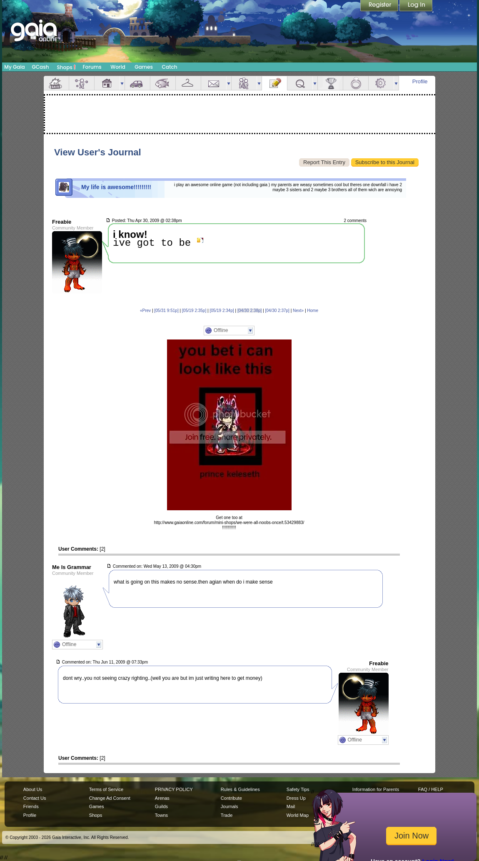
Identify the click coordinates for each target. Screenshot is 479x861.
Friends (244, 83)
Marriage (355, 83)
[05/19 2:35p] (194, 310)
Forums (91, 66)
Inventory (188, 83)
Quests (299, 83)
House (107, 83)
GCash (40, 66)
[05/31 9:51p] (166, 310)
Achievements (330, 83)
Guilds (161, 806)
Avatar (81, 83)
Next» (298, 310)
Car (137, 83)
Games (144, 66)
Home (312, 310)
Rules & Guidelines (240, 789)
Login (416, 6)
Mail (213, 83)
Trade (226, 815)
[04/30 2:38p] (249, 310)
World (117, 66)
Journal (274, 83)
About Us (32, 789)
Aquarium (162, 83)
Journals (229, 806)
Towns (161, 815)
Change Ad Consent (109, 798)
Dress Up (296, 798)
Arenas (162, 798)
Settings (381, 83)
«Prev (145, 310)
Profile (420, 81)
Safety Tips (298, 789)
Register (379, 6)
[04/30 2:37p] (277, 310)
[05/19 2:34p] (222, 310)
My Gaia (14, 66)
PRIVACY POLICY (174, 789)
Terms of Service (106, 789)
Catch (169, 66)
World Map (298, 815)
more (122, 83)
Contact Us (34, 798)
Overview (56, 83)
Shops (66, 67)
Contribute (231, 798)
